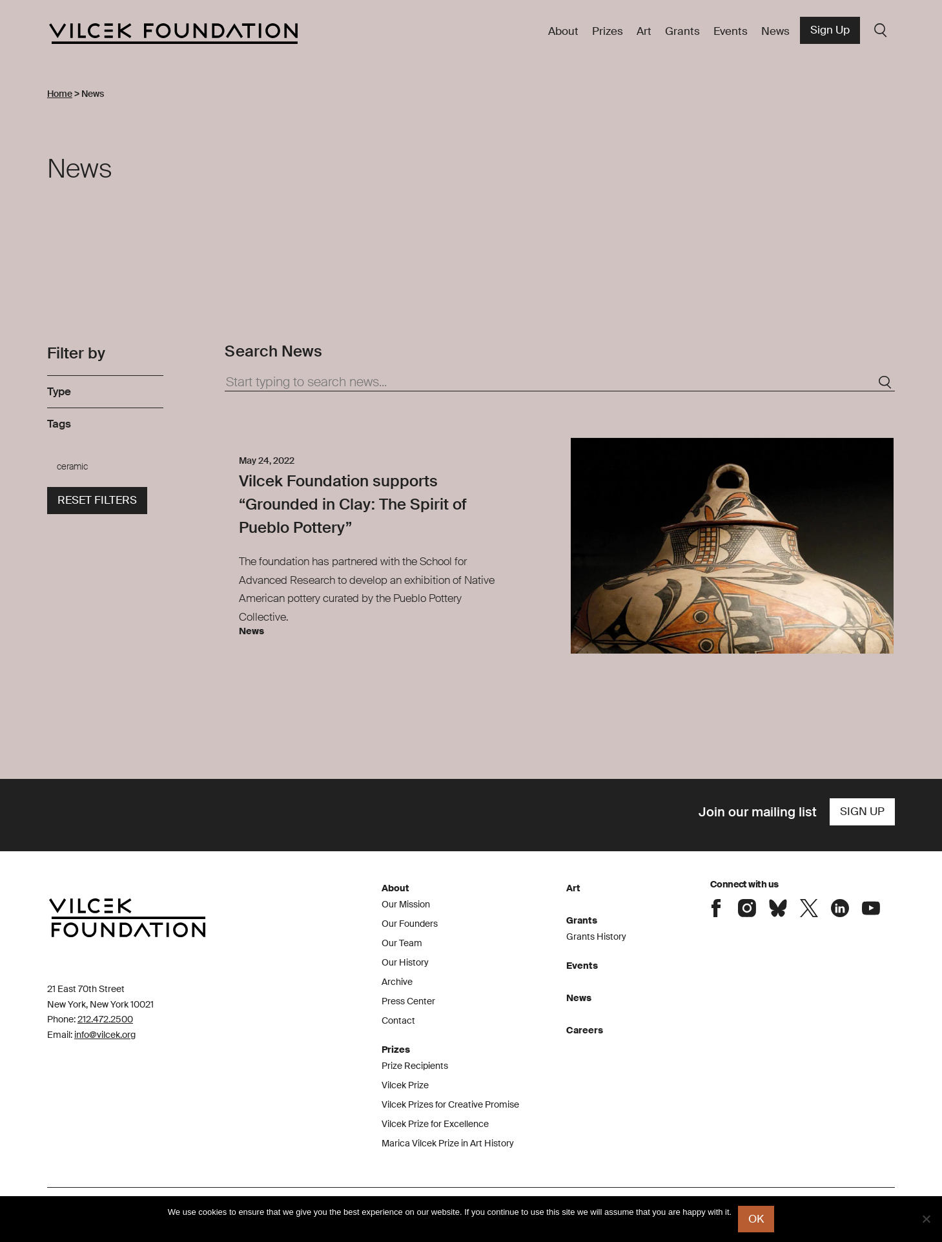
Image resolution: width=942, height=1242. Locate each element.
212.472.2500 (105, 1019)
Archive (397, 982)
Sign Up (830, 30)
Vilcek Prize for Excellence (435, 1124)
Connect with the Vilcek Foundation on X (809, 908)
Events (730, 31)
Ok (756, 1219)
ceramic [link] (72, 466)
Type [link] (59, 391)
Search (880, 30)
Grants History (596, 936)
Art (644, 31)
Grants (682, 31)
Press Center (408, 1001)
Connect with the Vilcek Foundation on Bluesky (778, 908)
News (775, 31)
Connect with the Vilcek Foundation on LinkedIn (840, 908)
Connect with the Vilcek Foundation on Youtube (871, 908)
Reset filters (97, 500)
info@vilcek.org (105, 1034)
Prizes (607, 31)
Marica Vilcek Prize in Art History (448, 1143)
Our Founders (410, 923)
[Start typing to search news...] (560, 382)
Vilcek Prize (405, 1085)
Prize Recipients (415, 1065)
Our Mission (406, 904)
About (563, 31)
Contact (398, 1020)
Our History (405, 962)
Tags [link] (59, 424)
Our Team (402, 943)
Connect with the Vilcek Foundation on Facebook (716, 908)
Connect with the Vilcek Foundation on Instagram (747, 908)
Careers (584, 1030)
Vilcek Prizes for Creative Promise (450, 1104)
